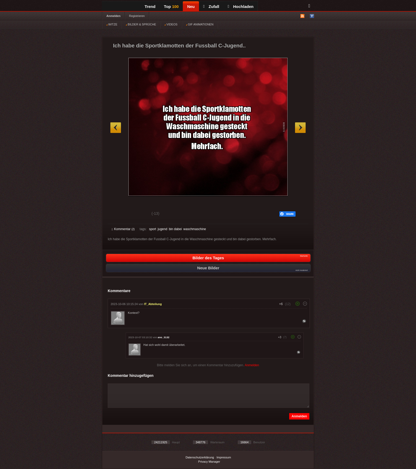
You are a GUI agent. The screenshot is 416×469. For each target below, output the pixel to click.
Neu (190, 6)
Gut (118, 214)
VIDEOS (170, 24)
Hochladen (240, 6)
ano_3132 (163, 337)
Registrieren (137, 15)
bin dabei (175, 229)
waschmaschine (194, 229)
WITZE (111, 24)
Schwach (138, 214)
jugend (162, 229)
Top (171, 6)
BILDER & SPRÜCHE (141, 24)
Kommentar (123, 229)
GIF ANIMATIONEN (199, 24)
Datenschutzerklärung (199, 457)
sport (152, 229)
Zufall (211, 6)
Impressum (223, 457)
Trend (150, 6)
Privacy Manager (209, 461)
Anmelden (113, 15)
